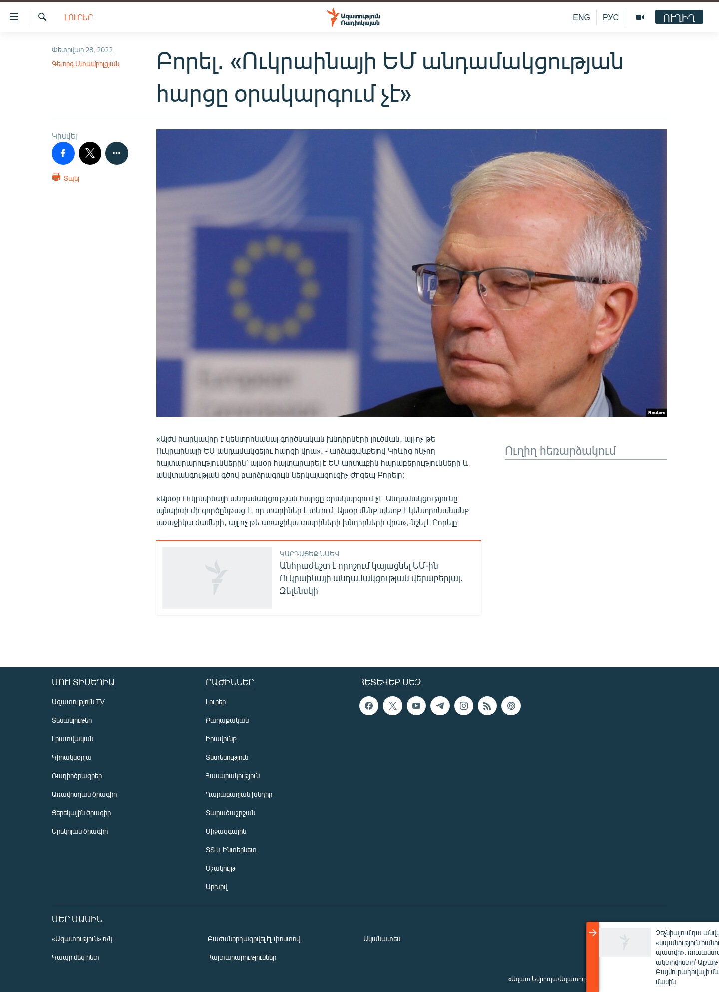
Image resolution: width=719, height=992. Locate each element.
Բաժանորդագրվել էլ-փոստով (254, 938)
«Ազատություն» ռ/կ (82, 938)
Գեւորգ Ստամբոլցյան (85, 63)
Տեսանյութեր (72, 720)
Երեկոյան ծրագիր (80, 831)
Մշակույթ (220, 868)
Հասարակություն (233, 775)
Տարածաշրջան (230, 812)
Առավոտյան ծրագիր (84, 794)
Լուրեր (78, 17)
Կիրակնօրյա (72, 757)
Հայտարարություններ (242, 957)
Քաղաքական (227, 720)
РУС (611, 17)
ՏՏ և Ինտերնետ (231, 849)
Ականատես (381, 938)
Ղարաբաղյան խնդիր (239, 794)
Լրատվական (72, 738)
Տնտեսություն (227, 757)
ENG (581, 17)
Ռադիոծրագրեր (77, 775)
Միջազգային (226, 831)
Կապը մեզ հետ (75, 957)
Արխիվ (216, 886)
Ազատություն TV (78, 701)
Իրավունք (221, 738)
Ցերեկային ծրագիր (81, 812)
